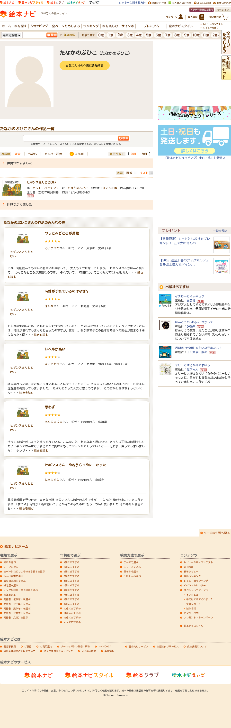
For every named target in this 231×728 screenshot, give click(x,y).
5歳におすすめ (72, 585)
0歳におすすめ (72, 562)
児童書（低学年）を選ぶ (17, 599)
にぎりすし (52, 479)
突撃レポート (193, 604)
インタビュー (193, 594)
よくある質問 (88, 651)
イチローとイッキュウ (189, 296)
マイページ (104, 646)
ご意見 (28, 646)
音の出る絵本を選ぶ (15, 581)
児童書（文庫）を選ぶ (16, 617)
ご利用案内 (46, 646)
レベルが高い (55, 349)
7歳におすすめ (72, 594)
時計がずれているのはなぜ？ (67, 291)
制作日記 (191, 608)
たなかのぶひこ (78, 187)
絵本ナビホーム (16, 546)
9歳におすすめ (72, 604)
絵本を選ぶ (10, 562)
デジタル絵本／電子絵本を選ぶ (21, 590)
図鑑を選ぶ (10, 594)
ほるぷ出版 (110, 187)
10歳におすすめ (72, 608)
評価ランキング (192, 576)
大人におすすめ (72, 622)
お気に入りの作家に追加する (85, 65)
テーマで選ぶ (131, 562)
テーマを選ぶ (11, 567)
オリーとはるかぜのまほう (192, 365)
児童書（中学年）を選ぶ (17, 604)
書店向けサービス (138, 646)
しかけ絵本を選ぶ (13, 576)
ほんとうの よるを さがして (194, 322)
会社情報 (109, 651)
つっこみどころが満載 (62, 233)
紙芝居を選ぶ (11, 585)
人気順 (79, 153)
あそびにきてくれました (199, 599)
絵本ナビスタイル (193, 626)
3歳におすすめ (72, 576)
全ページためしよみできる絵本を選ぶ (24, 571)
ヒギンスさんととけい (41, 182)
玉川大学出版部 (197, 351)
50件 (145, 153)
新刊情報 (189, 567)
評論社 (191, 326)
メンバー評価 (53, 153)
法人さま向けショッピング (58, 651)
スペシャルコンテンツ (196, 590)
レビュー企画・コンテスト (198, 562)
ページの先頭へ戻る (217, 532)
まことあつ (52, 363)
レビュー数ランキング (196, 581)
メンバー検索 (191, 613)
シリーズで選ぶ (132, 567)
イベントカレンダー (195, 585)
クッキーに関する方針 (132, 2)
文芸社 (191, 300)
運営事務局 (10, 646)
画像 (129, 172)
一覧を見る (220, 230)
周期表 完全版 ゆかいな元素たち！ (198, 347)
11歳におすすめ (72, 613)
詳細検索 (69, 34)
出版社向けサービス (168, 646)
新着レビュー (191, 571)
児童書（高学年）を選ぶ (17, 608)
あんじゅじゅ (53, 421)
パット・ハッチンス (46, 187)
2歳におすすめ (72, 571)
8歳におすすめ (72, 599)
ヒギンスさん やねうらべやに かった (75, 465)
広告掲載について (197, 646)
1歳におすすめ (72, 567)
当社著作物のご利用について (19, 651)
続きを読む (41, 334)
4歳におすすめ (72, 581)
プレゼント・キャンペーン (198, 617)
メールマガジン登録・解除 (75, 646)
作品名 (32, 153)
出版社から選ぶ (132, 576)
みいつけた (52, 248)
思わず (50, 407)
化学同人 (192, 369)
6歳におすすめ (72, 590)
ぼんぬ (49, 305)
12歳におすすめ (72, 617)
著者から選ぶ (131, 571)
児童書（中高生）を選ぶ (17, 613)
